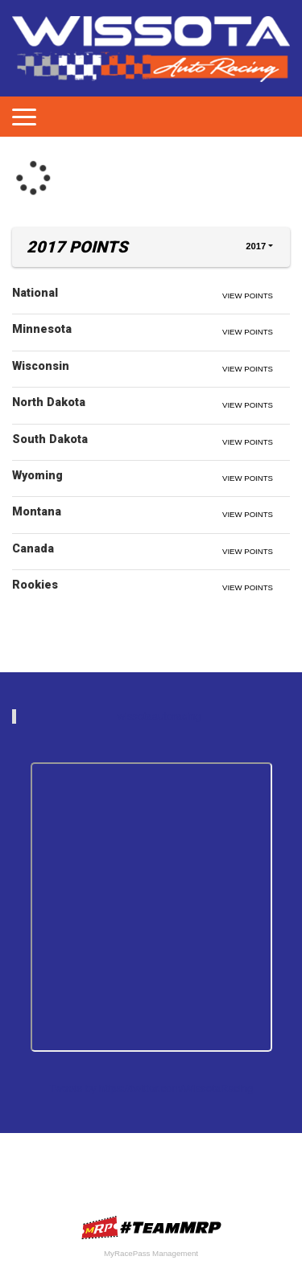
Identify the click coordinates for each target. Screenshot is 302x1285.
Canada (33, 548)
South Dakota (50, 439)
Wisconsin (40, 365)
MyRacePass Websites (151, 1227)
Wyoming (37, 475)
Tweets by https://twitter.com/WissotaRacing (151, 1088)
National (35, 292)
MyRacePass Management (151, 1253)
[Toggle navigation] (24, 116)
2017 (256, 246)
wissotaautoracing (159, 716)
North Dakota (48, 402)
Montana (36, 511)
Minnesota (42, 328)
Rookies (35, 584)
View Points (247, 295)
